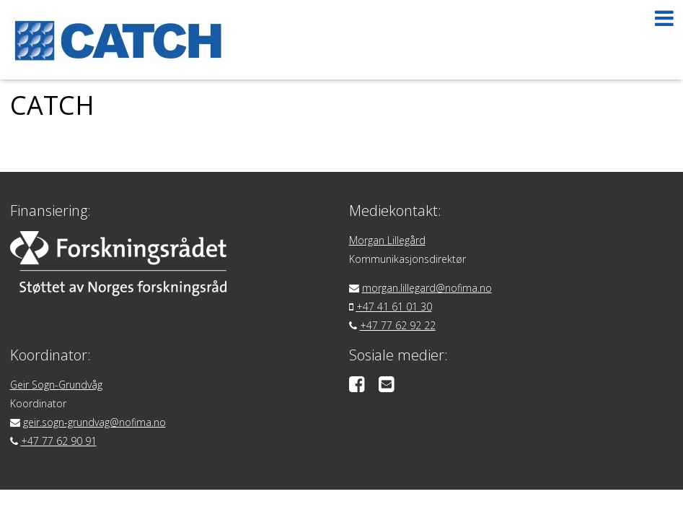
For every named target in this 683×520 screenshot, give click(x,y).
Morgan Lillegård (387, 240)
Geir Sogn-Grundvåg (56, 384)
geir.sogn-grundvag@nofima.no (94, 422)
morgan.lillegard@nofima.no (427, 288)
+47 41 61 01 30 (394, 306)
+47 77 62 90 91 (59, 441)
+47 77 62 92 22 (398, 325)
